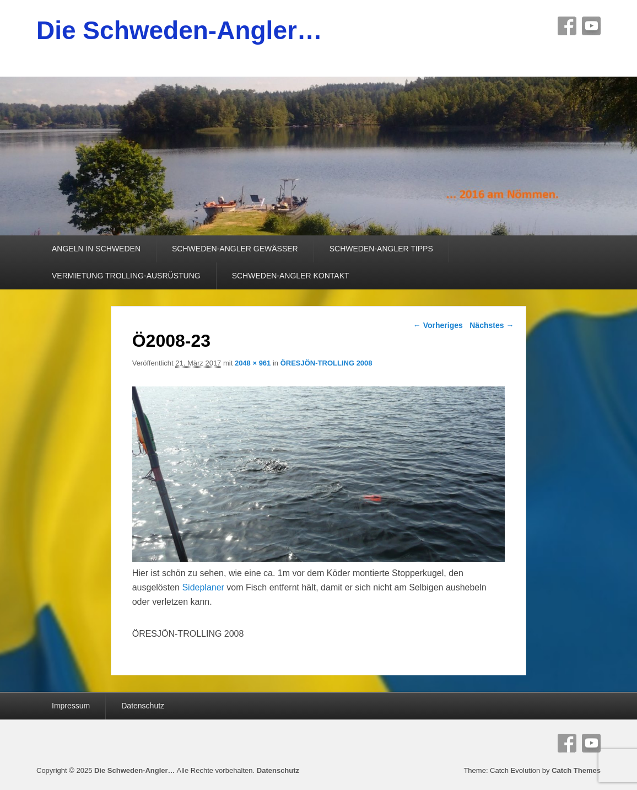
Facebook (567, 26)
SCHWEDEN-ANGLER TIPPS (381, 248)
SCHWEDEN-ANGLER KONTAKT (290, 275)
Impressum (71, 705)
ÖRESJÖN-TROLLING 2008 (326, 363)
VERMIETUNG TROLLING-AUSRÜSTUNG (126, 275)
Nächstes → (491, 325)
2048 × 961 (253, 363)
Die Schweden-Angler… (179, 30)
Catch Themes (576, 770)
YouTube (591, 26)
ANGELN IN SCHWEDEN (96, 248)
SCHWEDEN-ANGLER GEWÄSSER (235, 248)
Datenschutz (142, 705)
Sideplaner (203, 587)
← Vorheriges (438, 325)
